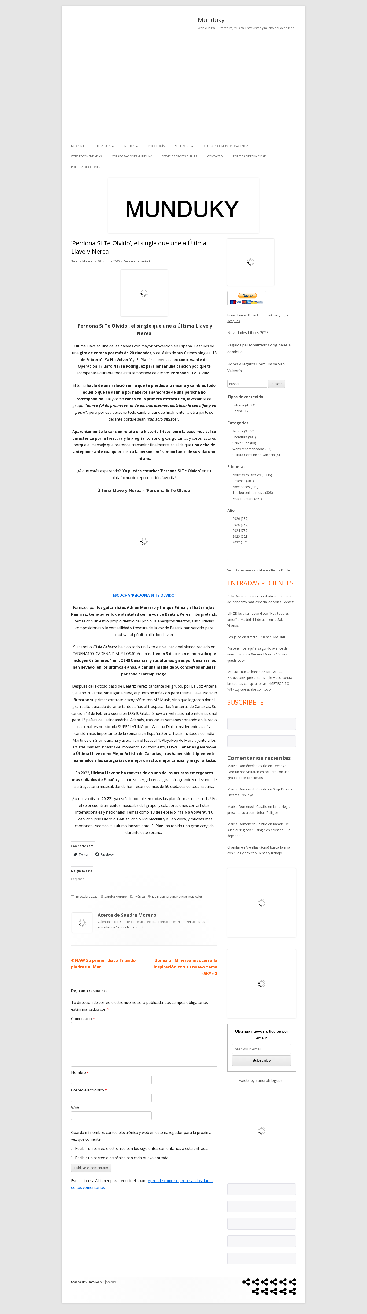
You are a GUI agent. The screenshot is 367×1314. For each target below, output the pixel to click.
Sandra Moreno (82, 261)
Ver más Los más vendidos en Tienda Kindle (258, 570)
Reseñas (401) (243, 481)
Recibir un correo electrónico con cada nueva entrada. (122, 1157)
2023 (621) (240, 536)
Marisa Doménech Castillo (247, 765)
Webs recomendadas (86, 156)
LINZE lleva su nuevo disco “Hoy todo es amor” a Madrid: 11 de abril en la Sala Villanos (258, 619)
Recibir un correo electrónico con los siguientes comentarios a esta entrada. (141, 1148)
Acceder (111, 1282)
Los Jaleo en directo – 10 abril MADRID (256, 637)
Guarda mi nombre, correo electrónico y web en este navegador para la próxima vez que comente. (141, 1136)
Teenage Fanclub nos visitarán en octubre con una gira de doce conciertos (258, 771)
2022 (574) (240, 542)
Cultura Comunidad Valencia (226, 146)
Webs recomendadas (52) (251, 449)
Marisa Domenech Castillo (247, 824)
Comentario (83, 1018)
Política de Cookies (85, 167)
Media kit (77, 146)
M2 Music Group (163, 896)
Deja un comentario (138, 261)
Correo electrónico (89, 1090)
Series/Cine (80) (244, 443)
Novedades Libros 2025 (247, 332)
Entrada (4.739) (243, 405)
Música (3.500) (243, 431)
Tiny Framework (92, 1282)
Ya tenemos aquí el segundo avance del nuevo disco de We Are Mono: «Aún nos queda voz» (257, 654)
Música (129, 146)
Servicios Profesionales (179, 156)
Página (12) (241, 411)
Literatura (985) (244, 437)
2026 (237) (240, 518)
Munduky (211, 19)
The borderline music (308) (252, 492)
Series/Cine (182, 146)
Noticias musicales (189, 896)
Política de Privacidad (249, 156)
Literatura (102, 146)
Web (75, 1107)
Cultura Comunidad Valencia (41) (257, 455)
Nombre (80, 1072)
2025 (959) (240, 524)
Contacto (215, 156)
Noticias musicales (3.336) (252, 475)
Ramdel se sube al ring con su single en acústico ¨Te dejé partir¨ (258, 830)
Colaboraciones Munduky (132, 156)
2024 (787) (240, 530)
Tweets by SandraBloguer (259, 1080)
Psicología (156, 146)
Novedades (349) (245, 486)
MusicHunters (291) (247, 498)
